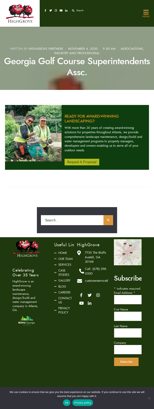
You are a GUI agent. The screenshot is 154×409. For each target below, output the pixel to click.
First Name (121, 309)
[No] (149, 398)
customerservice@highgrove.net (95, 16)
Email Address (124, 293)
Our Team (65, 259)
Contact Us (65, 300)
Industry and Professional (77, 53)
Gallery (64, 281)
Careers (64, 292)
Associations (132, 49)
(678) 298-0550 (59, 16)
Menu (146, 12)
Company (120, 343)
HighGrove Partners (46, 49)
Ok (66, 402)
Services (64, 265)
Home (62, 253)
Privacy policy (82, 402)
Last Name (121, 326)
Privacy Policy (64, 310)
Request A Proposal (81, 162)
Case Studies (63, 273)
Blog (62, 287)
